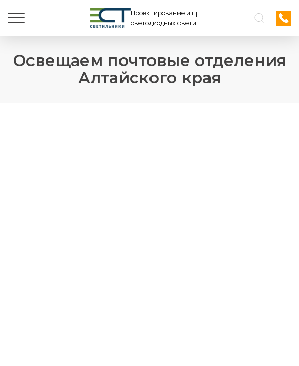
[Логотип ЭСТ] (143, 18)
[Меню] (16, 18)
